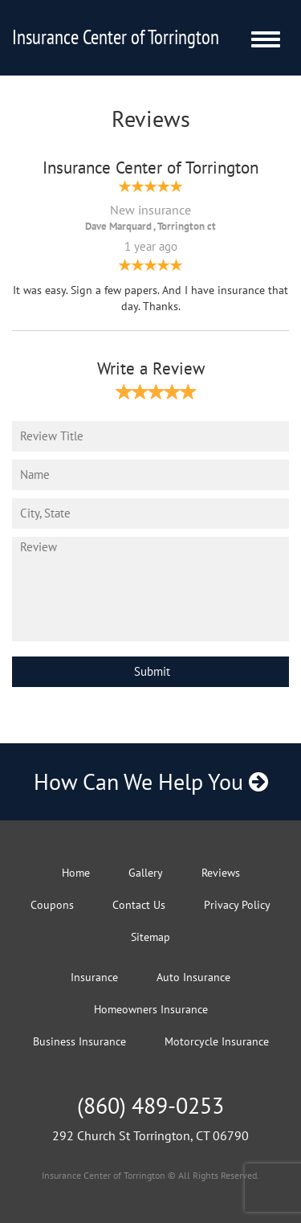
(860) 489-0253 (150, 1105)
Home (76, 872)
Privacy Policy (237, 905)
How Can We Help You (151, 781)
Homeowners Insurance (151, 1009)
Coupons (52, 905)
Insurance (94, 977)
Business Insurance (79, 1041)
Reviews (220, 872)
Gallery (145, 872)
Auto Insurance (193, 977)
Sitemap (150, 937)
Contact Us (138, 905)
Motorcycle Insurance (217, 1041)
